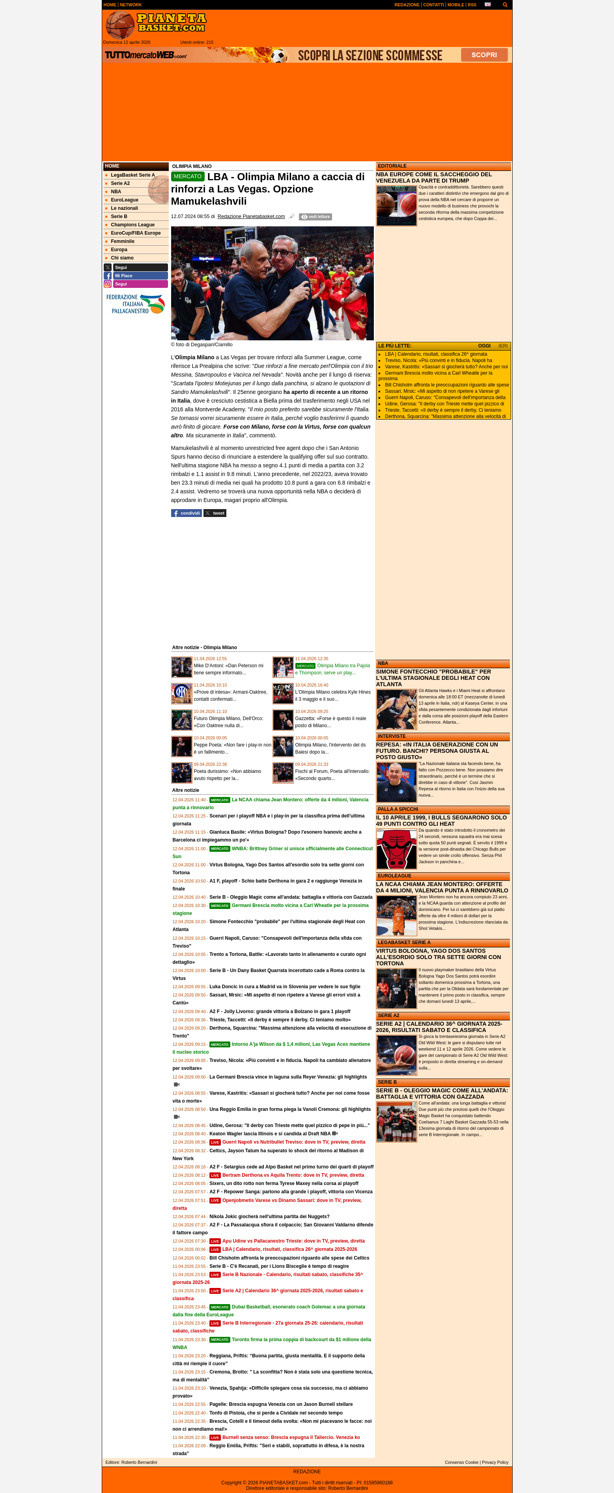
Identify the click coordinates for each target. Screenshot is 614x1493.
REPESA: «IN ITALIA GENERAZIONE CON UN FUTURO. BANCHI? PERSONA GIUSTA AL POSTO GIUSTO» (437, 750)
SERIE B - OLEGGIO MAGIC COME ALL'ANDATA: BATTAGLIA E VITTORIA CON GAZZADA (442, 1093)
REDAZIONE (307, 1471)
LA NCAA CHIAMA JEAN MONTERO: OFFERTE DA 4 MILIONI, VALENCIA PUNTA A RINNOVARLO (442, 887)
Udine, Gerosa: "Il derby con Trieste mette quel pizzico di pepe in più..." (289, 1125)
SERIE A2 (388, 1015)
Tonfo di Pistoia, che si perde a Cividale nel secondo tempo (276, 1413)
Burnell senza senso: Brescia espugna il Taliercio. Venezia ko (284, 1437)
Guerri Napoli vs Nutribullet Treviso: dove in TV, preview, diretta (287, 1142)
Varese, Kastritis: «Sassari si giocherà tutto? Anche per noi (446, 367)
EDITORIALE (392, 166)
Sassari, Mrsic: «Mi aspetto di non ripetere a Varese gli (442, 391)
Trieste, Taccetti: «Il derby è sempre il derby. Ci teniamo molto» (280, 1020)
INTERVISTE (392, 736)
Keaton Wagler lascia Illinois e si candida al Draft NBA (270, 1134)
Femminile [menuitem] (119, 241)
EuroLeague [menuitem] (121, 200)
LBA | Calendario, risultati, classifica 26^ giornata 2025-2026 (283, 1249)
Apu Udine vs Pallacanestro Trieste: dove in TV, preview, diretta (287, 1241)
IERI (503, 346)
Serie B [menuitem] (116, 216)
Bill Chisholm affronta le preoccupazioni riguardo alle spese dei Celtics (289, 1258)
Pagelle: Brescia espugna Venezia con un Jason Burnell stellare (281, 1404)
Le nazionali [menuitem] (121, 208)
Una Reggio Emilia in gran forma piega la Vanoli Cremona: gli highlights (290, 1109)
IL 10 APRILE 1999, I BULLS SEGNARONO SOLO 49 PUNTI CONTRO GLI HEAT (441, 820)
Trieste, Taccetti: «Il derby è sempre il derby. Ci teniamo (443, 410)
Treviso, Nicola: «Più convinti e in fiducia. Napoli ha (439, 360)
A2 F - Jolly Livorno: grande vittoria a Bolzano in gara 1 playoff (279, 1011)
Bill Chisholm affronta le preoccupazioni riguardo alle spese (447, 385)
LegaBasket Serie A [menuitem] (130, 175)
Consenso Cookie (461, 1462)
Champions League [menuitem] (130, 225)
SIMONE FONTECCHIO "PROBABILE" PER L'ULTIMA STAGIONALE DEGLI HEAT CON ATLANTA (433, 677)
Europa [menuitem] (116, 249)
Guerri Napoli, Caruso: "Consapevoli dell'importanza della (445, 397)
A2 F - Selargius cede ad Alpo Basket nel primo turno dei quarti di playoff (291, 1167)
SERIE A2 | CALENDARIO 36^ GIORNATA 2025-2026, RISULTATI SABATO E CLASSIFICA (439, 1027)
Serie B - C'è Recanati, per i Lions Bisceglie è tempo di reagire (279, 1266)
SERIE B (387, 1082)
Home (112, 166)
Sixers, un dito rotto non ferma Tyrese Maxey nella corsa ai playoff (283, 1183)
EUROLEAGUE (395, 876)
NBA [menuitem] (113, 191)
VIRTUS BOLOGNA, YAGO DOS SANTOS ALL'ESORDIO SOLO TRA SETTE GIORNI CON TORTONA (438, 957)
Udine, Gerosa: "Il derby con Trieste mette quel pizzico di (444, 404)
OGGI (484, 346)
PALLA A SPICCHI (398, 809)
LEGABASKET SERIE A (404, 942)
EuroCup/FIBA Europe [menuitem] (133, 233)
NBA (383, 663)
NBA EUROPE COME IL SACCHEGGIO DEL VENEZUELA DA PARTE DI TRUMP (434, 177)
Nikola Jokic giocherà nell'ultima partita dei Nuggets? (269, 1216)
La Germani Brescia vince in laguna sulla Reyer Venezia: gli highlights (288, 1077)
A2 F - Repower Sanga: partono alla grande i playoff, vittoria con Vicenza (291, 1191)
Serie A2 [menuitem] (117, 183)
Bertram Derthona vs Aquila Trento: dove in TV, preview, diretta (286, 1175)
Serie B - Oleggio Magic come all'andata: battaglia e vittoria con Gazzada (291, 897)
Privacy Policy (495, 1462)
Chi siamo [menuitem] (119, 258)
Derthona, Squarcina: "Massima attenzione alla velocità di (445, 416)
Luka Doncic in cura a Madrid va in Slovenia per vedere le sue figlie (284, 986)
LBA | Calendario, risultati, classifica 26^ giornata (436, 354)
